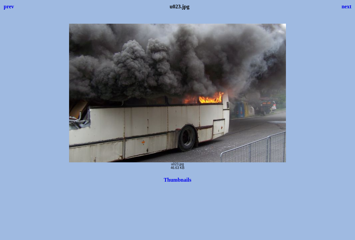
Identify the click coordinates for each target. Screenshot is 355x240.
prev (9, 6)
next (346, 6)
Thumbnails (178, 180)
